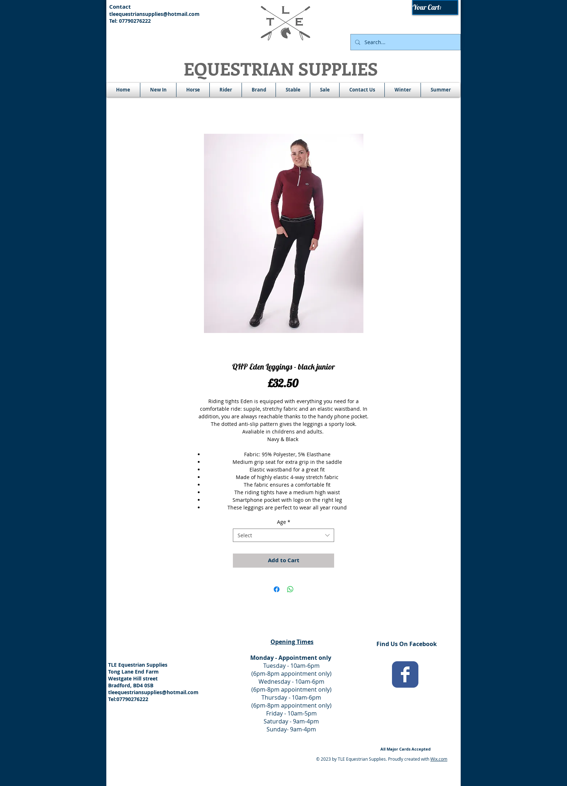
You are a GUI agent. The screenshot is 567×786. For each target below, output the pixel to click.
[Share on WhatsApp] (290, 589)
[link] (436, 7)
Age (283, 521)
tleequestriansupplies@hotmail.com (154, 13)
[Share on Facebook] (276, 589)
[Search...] (404, 42)
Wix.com (438, 759)
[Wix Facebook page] (405, 674)
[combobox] (283, 535)
